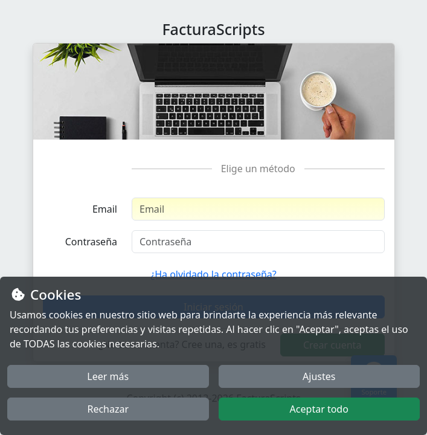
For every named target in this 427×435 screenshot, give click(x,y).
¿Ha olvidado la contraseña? (213, 274)
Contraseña (91, 241)
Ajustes (319, 376)
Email (104, 209)
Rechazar (108, 409)
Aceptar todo (319, 409)
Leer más (108, 376)
